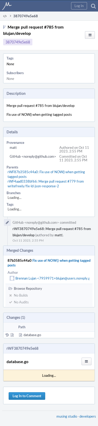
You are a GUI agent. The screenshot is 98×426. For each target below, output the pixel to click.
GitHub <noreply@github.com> (33, 156)
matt (13, 147)
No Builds (18, 295)
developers (87, 416)
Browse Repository (25, 288)
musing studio (66, 416)
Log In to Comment (27, 396)
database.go (32, 334)
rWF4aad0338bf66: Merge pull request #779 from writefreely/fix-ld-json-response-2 (46, 183)
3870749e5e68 (17, 42)
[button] (79, 5)
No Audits (19, 302)
